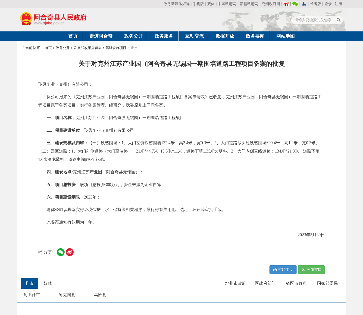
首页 (73, 36)
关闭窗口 (311, 269)
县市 (29, 283)
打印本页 (283, 269)
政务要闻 (255, 36)
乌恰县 (100, 294)
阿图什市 (31, 294)
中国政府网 (227, 4)
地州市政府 (235, 283)
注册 (338, 4)
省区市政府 (296, 283)
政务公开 (133, 36)
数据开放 (225, 36)
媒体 (48, 283)
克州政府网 (271, 4)
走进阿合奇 (101, 36)
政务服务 (164, 36)
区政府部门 (265, 283)
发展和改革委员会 (88, 48)
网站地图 (285, 36)
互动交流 (194, 36)
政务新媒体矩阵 (177, 4)
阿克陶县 (67, 294)
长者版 (315, 4)
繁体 (211, 4)
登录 (328, 4)
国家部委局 (327, 283)
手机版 (198, 4)
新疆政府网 (249, 4)
